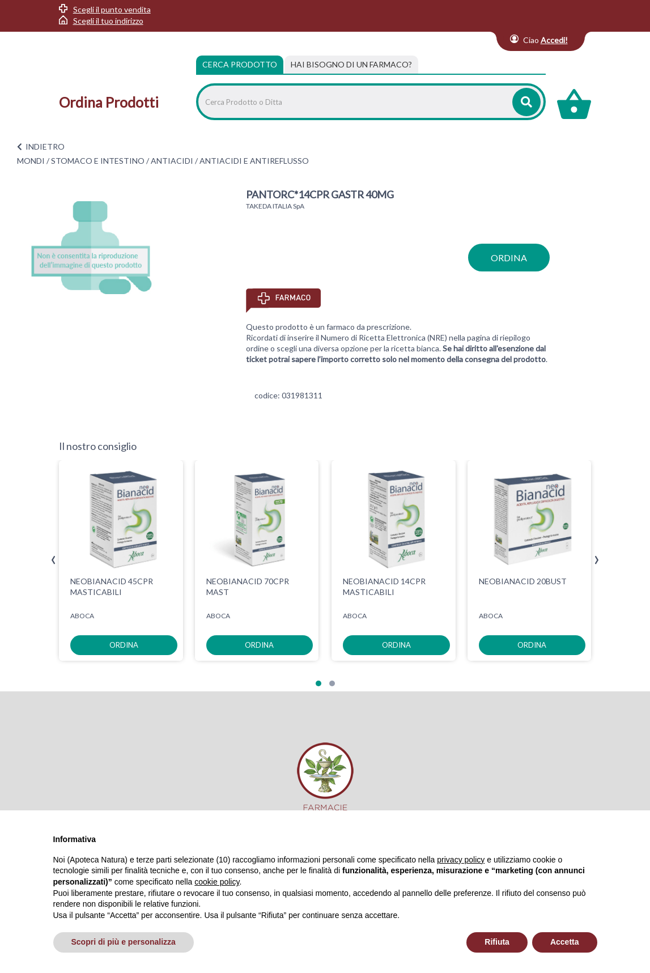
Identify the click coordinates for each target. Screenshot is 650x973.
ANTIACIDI (172, 160)
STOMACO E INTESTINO (98, 160)
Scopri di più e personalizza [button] (123, 941)
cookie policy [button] (216, 881)
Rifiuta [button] (497, 941)
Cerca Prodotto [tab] (239, 64)
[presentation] (53, 560)
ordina (509, 257)
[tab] (351, 65)
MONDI (31, 160)
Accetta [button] (564, 941)
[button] (318, 683)
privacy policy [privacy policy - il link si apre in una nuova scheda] (461, 859)
